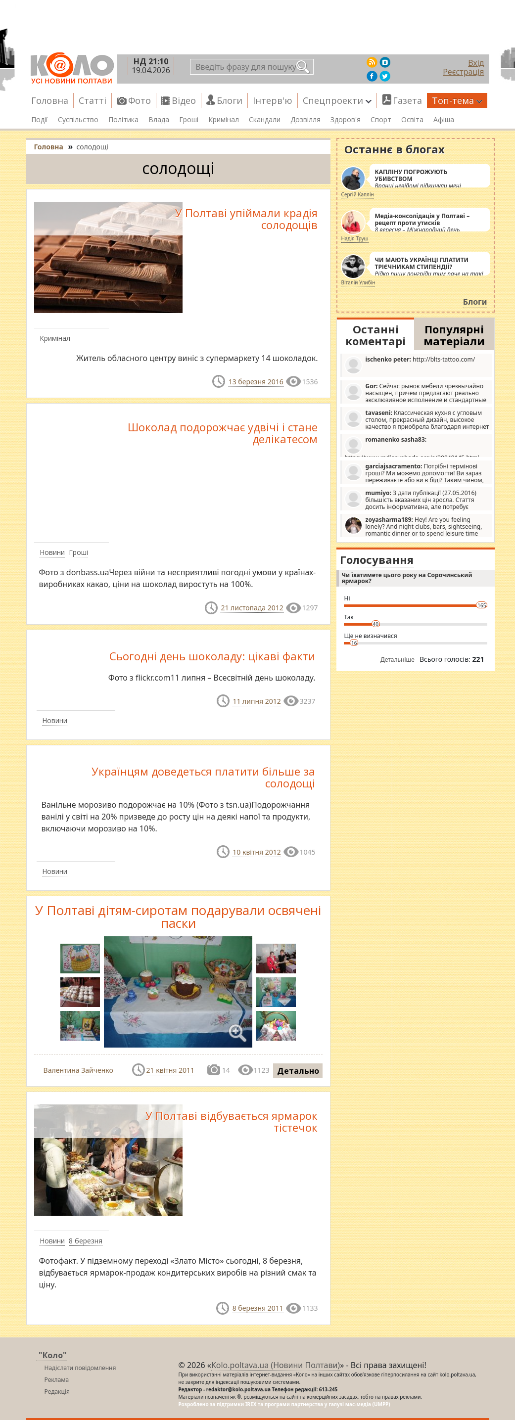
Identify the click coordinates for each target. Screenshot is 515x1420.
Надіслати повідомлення (80, 1368)
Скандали (265, 119)
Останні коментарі (375, 334)
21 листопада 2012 (252, 607)
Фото (139, 100)
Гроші (188, 119)
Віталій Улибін (358, 282)
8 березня (85, 1240)
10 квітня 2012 (257, 852)
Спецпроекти (337, 100)
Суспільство (78, 119)
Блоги (229, 100)
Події (39, 119)
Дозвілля (305, 119)
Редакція (57, 1391)
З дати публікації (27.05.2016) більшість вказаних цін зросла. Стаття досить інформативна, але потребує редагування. (410, 499)
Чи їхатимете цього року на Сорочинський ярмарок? (406, 578)
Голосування (377, 559)
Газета (407, 100)
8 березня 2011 (258, 1308)
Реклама (57, 1379)
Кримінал (223, 119)
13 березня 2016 (256, 381)
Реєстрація (463, 71)
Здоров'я (345, 119)
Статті (92, 100)
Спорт (381, 119)
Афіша (443, 119)
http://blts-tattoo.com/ (409, 364)
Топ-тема (457, 100)
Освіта (412, 119)
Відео (184, 100)
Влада (158, 119)
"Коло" (53, 1355)
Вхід (476, 62)
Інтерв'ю (272, 100)
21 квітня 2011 (170, 1070)
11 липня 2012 (257, 701)
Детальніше (397, 659)
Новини (52, 552)
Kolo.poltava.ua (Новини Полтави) (275, 1365)
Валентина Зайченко (78, 1070)
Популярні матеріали (454, 334)
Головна (49, 100)
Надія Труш (354, 238)
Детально (298, 1070)
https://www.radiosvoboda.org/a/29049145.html (411, 446)
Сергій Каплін (357, 194)
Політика (123, 119)
